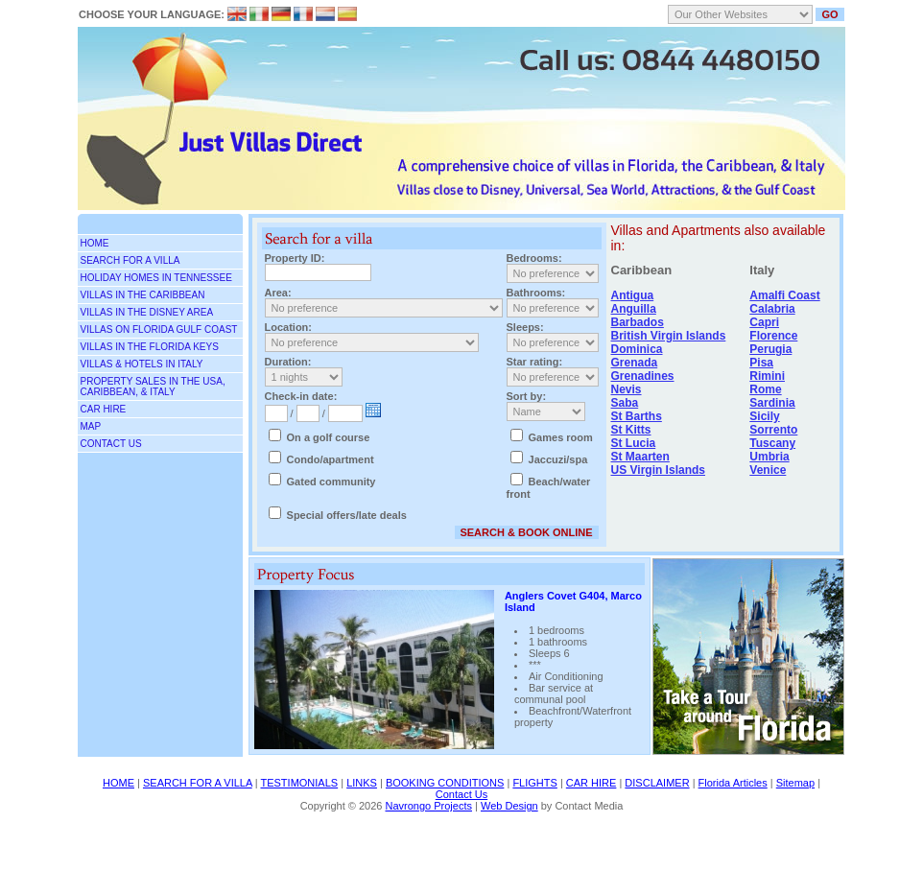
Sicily (764, 416)
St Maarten (640, 456)
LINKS (361, 782)
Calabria (771, 309)
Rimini (767, 376)
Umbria (769, 456)
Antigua (632, 295)
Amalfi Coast (784, 295)
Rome (765, 389)
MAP (91, 426)
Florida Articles (733, 782)
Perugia (770, 349)
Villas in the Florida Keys (150, 346)
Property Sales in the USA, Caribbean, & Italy (153, 386)
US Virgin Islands (658, 470)
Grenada (634, 362)
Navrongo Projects (428, 805)
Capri (764, 322)
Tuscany (772, 443)
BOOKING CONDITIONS (445, 782)
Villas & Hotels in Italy (142, 364)
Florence (773, 335)
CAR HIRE (591, 782)
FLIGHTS (534, 782)
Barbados (637, 322)
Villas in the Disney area (147, 312)
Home (95, 243)
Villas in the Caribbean (143, 295)
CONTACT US (111, 443)
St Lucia (633, 443)
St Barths (636, 416)
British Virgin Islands (668, 335)
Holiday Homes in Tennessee (156, 277)
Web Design (509, 805)
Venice (767, 470)
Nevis (626, 389)
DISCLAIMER (657, 782)
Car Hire (104, 409)
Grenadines (642, 376)
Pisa (761, 362)
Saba (625, 403)
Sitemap (795, 782)
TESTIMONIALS (299, 782)
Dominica (637, 349)
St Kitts (631, 429)
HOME (118, 782)
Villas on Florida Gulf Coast (159, 329)
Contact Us (461, 794)
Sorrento (773, 429)
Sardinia (771, 403)
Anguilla (633, 309)
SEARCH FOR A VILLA (130, 260)
